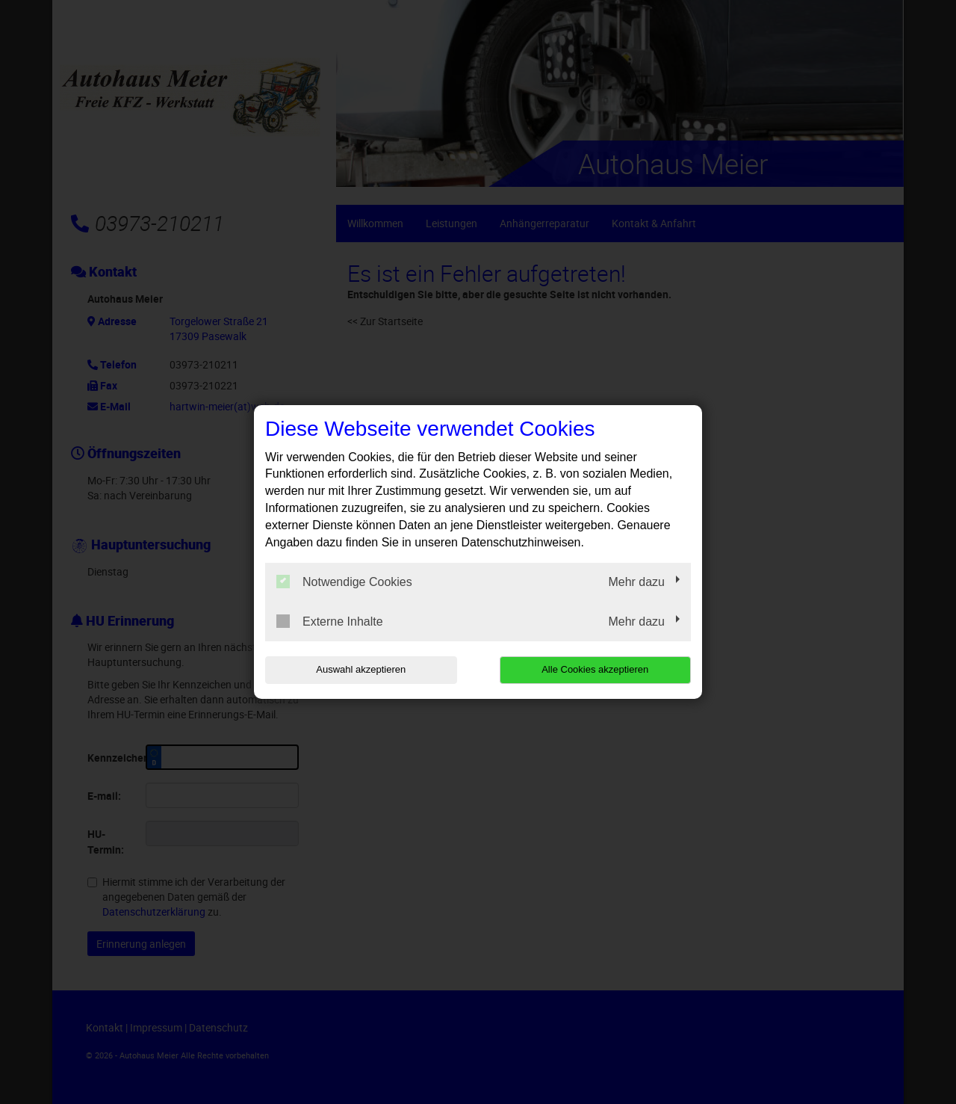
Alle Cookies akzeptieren (594, 669)
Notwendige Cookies (344, 581)
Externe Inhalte (329, 621)
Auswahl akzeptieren (361, 669)
